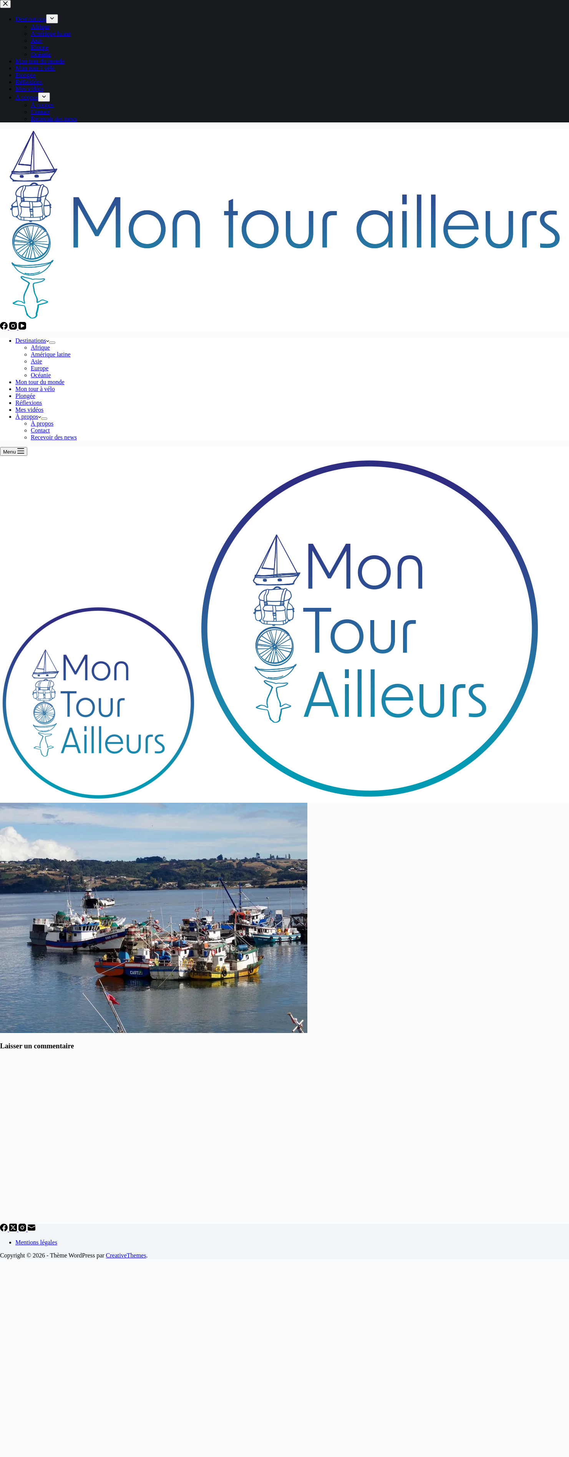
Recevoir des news (54, 437)
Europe (39, 368)
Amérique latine (51, 354)
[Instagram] (13, 327)
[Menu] (13, 451)
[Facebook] (4, 327)
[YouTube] (22, 327)
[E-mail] (31, 1229)
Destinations (32, 340)
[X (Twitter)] (13, 1229)
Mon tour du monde (40, 382)
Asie (36, 361)
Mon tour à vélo (35, 389)
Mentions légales (36, 1242)
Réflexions (28, 402)
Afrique (40, 347)
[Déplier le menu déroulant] (52, 343)
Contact (40, 430)
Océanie (41, 375)
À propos (28, 416)
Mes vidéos (29, 409)
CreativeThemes (126, 1255)
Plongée (25, 396)
